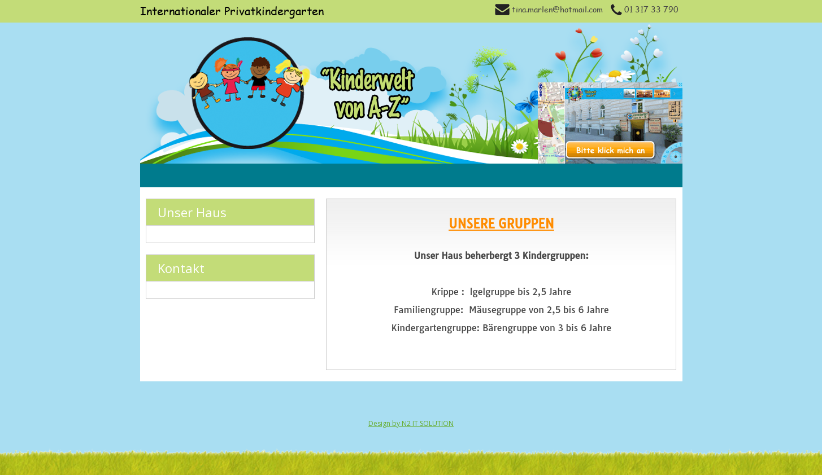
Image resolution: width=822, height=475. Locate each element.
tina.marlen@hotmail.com (549, 9)
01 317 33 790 (645, 9)
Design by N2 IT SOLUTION (411, 423)
